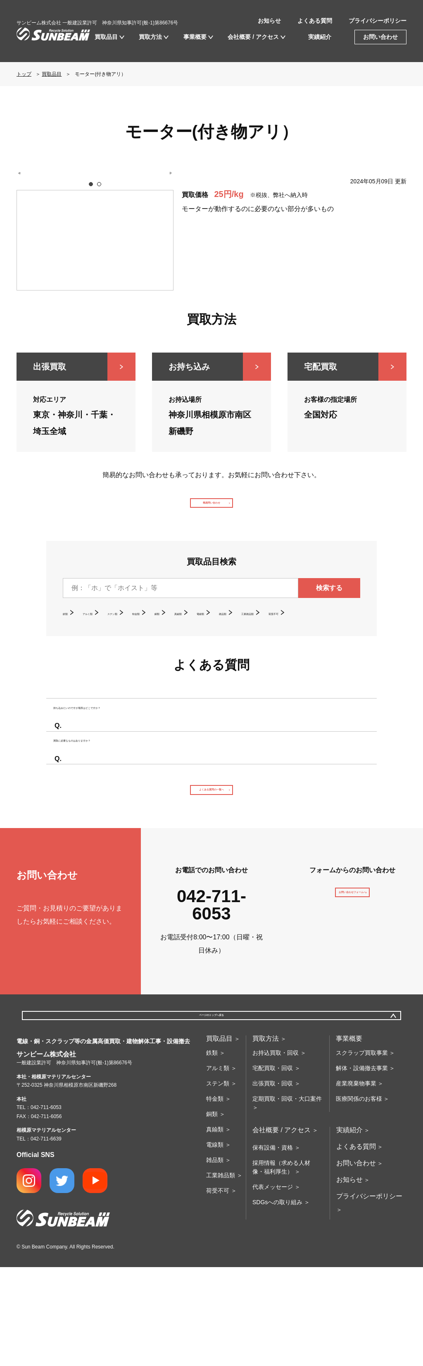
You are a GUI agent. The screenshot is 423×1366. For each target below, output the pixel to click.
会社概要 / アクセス (253, 37)
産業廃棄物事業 (356, 1182)
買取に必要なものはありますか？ (116, 809)
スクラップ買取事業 (362, 1151)
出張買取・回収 (272, 1182)
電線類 (281, 627)
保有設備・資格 (272, 1246)
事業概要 (195, 37)
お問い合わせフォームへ (352, 987)
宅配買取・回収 (272, 1167)
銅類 (214, 627)
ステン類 (145, 627)
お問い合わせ (380, 37)
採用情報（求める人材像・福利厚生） (281, 1266)
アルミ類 (104, 627)
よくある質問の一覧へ (211, 870)
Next (166, 240)
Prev (24, 240)
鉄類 (69, 627)
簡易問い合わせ (211, 510)
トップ (24, 74)
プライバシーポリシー (377, 20)
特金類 (183, 627)
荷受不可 (124, 641)
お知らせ (269, 20)
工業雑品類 (79, 641)
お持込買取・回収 (275, 1151)
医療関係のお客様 (359, 1197)
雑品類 (316, 627)
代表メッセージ (272, 1285)
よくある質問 (314, 20)
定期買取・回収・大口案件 (287, 1197)
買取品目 (106, 37)
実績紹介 (319, 37)
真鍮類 (246, 627)
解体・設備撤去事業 (362, 1167)
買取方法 (150, 37)
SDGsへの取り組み (277, 1301)
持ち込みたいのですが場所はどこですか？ (129, 754)
